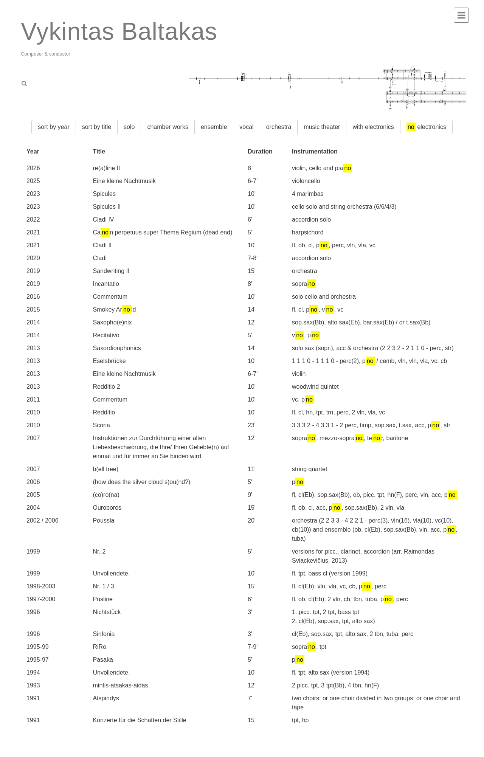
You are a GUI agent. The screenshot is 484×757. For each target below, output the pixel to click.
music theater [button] (322, 127)
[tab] (58, 81)
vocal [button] (246, 127)
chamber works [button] (167, 127)
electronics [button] (426, 127)
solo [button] (129, 127)
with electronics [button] (373, 127)
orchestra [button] (279, 127)
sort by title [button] (96, 127)
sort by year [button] (54, 127)
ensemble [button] (214, 127)
